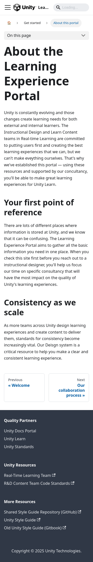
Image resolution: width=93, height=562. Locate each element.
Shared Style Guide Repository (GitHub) (42, 512)
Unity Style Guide (22, 520)
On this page (19, 35)
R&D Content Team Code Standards (39, 483)
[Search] (71, 7)
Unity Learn (15, 438)
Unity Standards (19, 446)
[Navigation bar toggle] (7, 7)
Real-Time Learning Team (30, 475)
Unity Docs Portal (20, 431)
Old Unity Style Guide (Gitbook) (35, 528)
